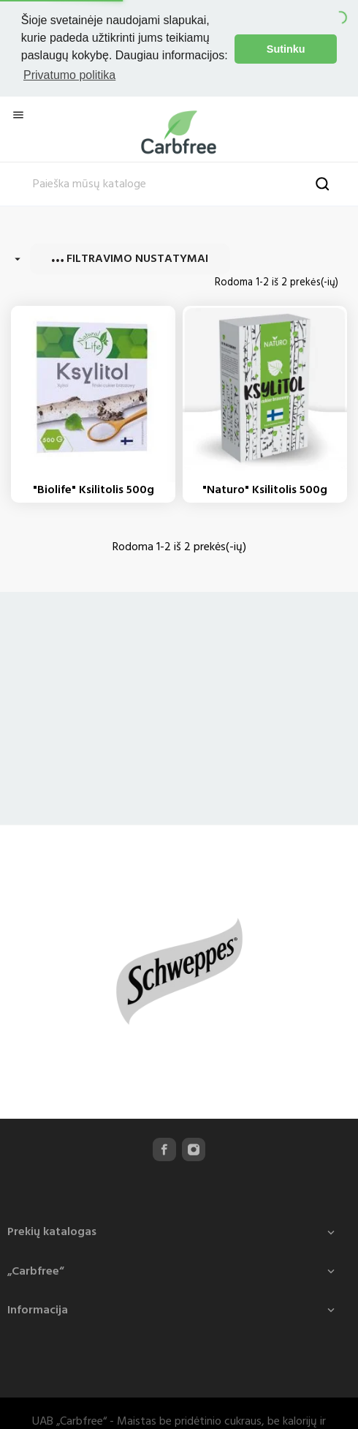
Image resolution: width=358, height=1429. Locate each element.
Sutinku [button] (286, 49)
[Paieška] (179, 182)
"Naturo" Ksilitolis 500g (264, 488)
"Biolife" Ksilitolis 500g (93, 488)
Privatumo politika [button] (69, 75)
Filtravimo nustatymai (130, 256)
